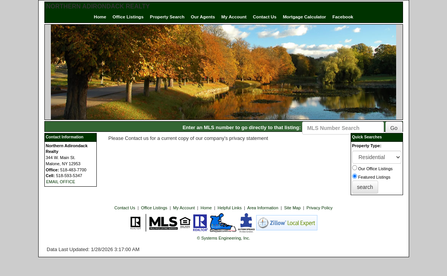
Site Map (292, 207)
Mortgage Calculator (304, 16)
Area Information (262, 207)
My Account (234, 16)
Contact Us (264, 16)
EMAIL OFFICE (60, 181)
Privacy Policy (319, 207)
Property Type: (367, 145)
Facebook (342, 16)
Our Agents (203, 16)
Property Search (167, 16)
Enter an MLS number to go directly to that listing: (241, 127)
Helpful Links (230, 207)
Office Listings (127, 16)
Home (100, 16)
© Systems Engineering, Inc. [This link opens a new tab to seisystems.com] (223, 238)
